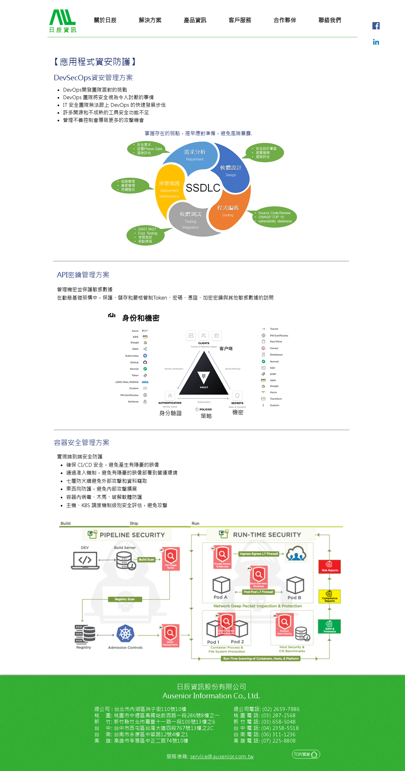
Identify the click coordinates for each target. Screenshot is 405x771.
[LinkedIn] (376, 42)
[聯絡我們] (329, 20)
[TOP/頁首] (306, 754)
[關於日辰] (105, 20)
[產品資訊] (194, 20)
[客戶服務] (239, 20)
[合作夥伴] (284, 20)
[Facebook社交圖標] (376, 25)
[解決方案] (150, 20)
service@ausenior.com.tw (222, 756)
